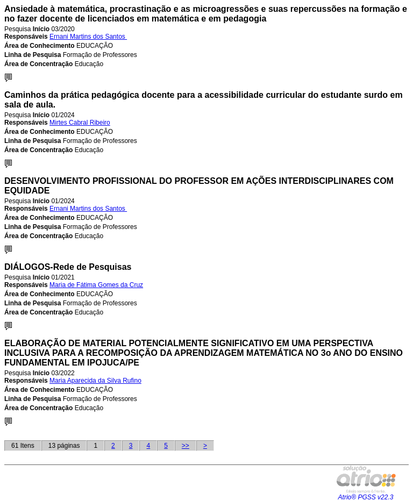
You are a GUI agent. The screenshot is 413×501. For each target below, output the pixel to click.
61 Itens (22, 445)
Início (41, 29)
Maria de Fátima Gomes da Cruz (96, 285)
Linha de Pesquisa (32, 55)
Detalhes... (8, 77)
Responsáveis (26, 36)
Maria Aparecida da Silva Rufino (95, 380)
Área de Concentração (38, 64)
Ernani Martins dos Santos (88, 36)
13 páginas (64, 445)
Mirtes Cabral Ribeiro (79, 122)
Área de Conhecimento (39, 45)
